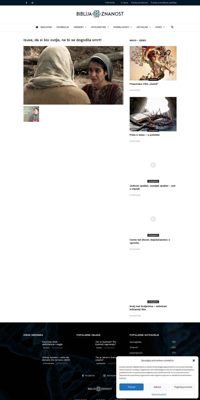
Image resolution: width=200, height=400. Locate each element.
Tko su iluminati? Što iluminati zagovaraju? (105, 330)
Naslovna (80, 387)
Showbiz (46, 335)
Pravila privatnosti (159, 394)
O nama (124, 3)
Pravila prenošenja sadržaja (164, 3)
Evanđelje (63, 27)
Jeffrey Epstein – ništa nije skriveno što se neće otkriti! (56, 346)
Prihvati (131, 386)
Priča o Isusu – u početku (145, 134)
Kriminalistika (48, 351)
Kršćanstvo (150, 351)
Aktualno (144, 27)
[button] (193, 360)
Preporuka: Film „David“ (144, 84)
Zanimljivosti (122, 27)
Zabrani (157, 386)
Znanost (80, 27)
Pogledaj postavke (183, 386)
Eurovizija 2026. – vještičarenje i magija (52, 330)
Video (160, 27)
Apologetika (100, 27)
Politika (99, 335)
